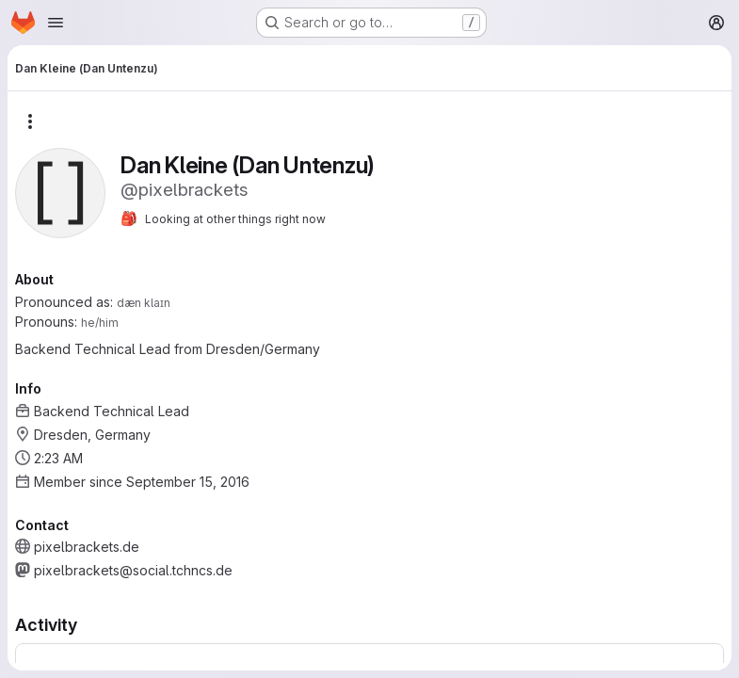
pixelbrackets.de (86, 547)
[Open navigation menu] (55, 23)
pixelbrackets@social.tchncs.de (133, 570)
